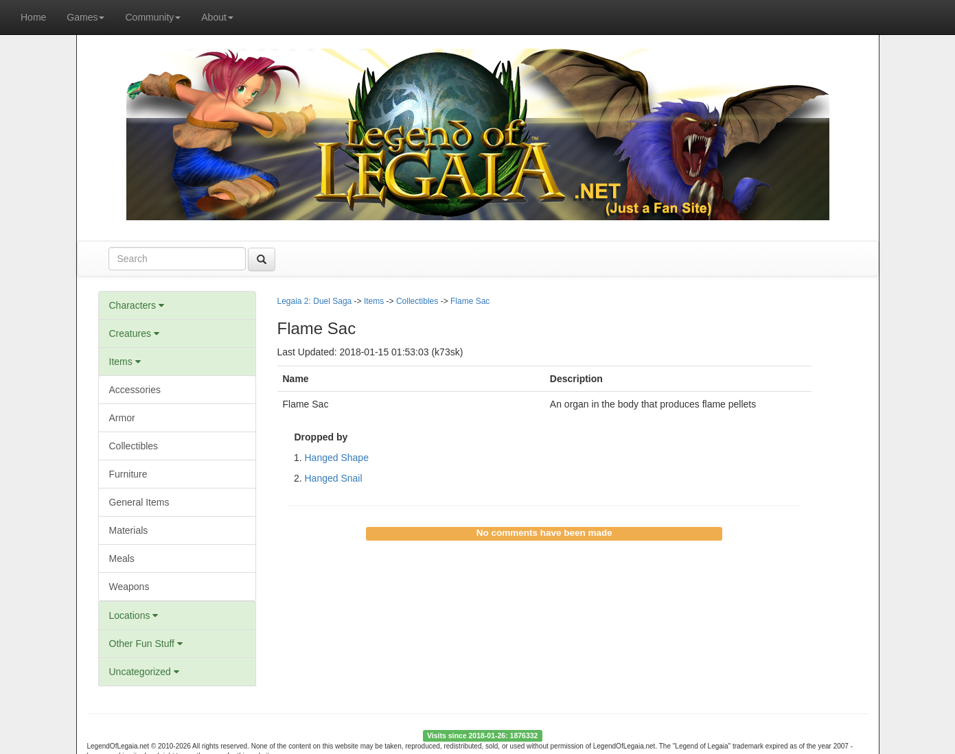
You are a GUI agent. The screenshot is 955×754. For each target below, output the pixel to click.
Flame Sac (470, 301)
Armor (122, 417)
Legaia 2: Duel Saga (314, 301)
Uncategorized (144, 671)
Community (153, 17)
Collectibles (134, 445)
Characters (136, 305)
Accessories (135, 389)
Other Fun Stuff (146, 643)
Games (85, 17)
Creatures (134, 333)
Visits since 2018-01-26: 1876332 (482, 735)
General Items (139, 502)
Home (33, 17)
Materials (128, 530)
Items (125, 361)
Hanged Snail (334, 478)
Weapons (129, 586)
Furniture (128, 474)
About (217, 17)
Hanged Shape (337, 457)
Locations (134, 615)
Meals (122, 558)
